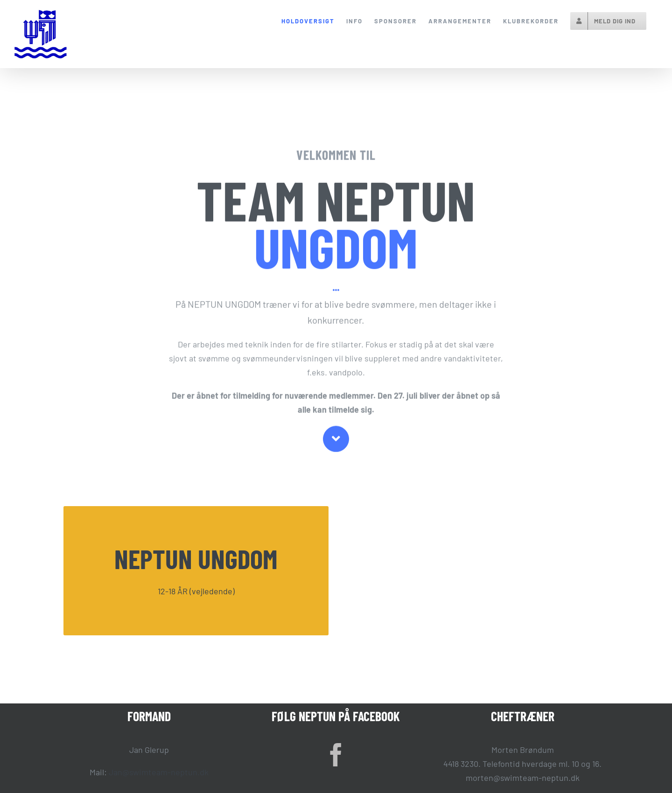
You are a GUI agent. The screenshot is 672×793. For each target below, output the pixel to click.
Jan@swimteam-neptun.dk (159, 772)
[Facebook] (336, 754)
